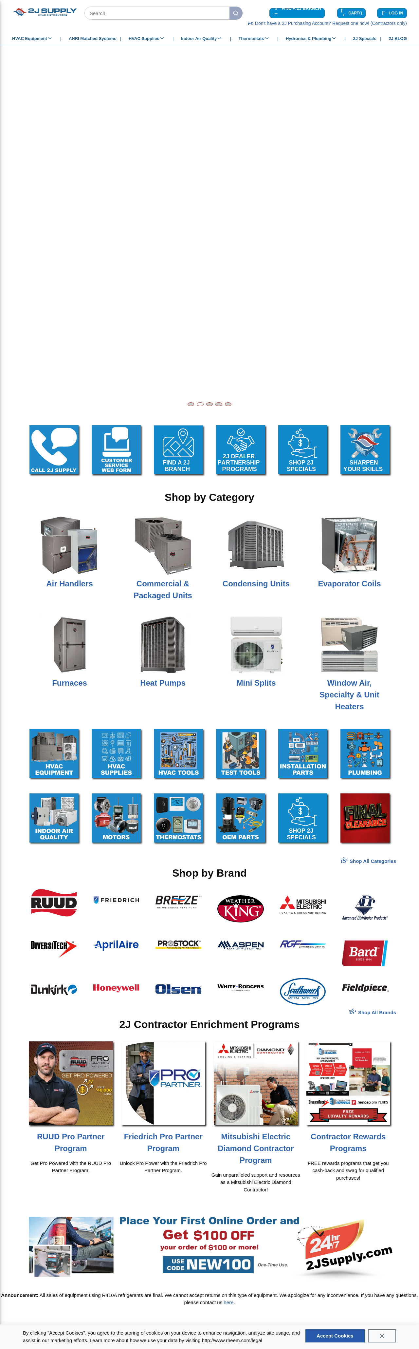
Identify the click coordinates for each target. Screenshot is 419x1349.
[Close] (382, 1335)
